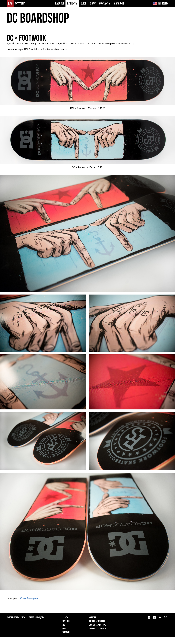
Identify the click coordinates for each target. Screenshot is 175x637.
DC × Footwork (26, 39)
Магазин (119, 3)
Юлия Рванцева (29, 598)
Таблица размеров (97, 621)
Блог (83, 3)
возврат (103, 625)
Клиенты (72, 3)
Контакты (104, 3)
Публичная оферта (97, 628)
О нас (93, 3)
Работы (59, 3)
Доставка (93, 625)
